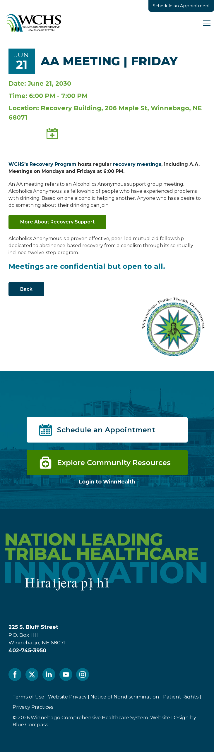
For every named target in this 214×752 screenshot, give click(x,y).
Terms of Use (28, 697)
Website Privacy (67, 697)
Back (26, 289)
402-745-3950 (27, 650)
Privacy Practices (33, 707)
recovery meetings (137, 164)
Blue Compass (30, 724)
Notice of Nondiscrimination (124, 697)
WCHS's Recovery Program (42, 164)
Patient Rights (180, 697)
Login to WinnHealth (107, 482)
